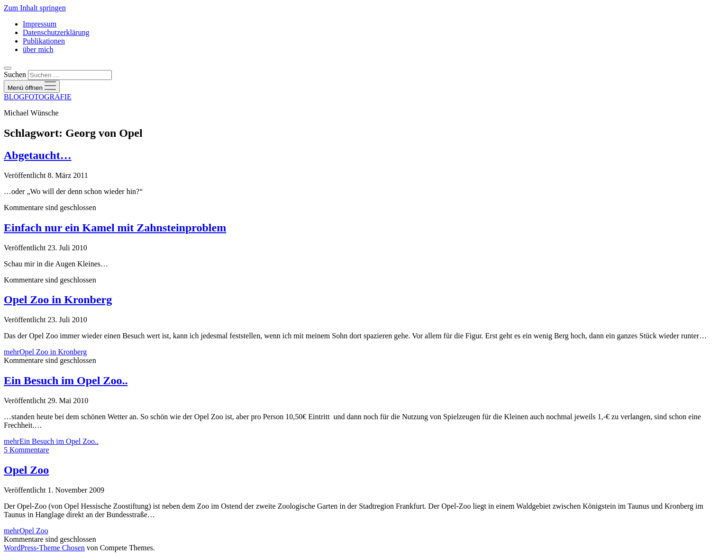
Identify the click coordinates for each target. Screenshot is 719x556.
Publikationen (44, 41)
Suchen (15, 75)
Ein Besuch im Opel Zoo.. (65, 380)
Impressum (39, 24)
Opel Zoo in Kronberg (58, 299)
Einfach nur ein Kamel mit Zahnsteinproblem (115, 227)
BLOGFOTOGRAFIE (38, 97)
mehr (45, 352)
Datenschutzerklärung (56, 32)
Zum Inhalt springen (35, 8)
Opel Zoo (26, 470)
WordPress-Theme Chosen (44, 548)
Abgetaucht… (38, 155)
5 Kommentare (26, 450)
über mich (38, 49)
